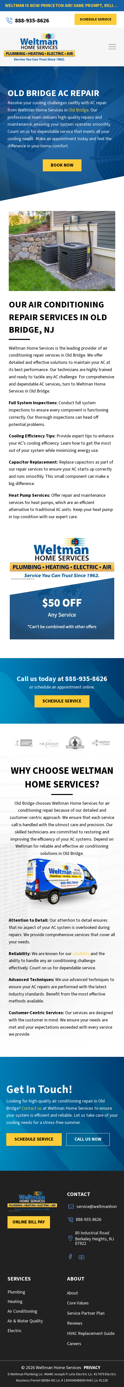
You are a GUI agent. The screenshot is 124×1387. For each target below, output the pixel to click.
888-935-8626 (86, 679)
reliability (81, 954)
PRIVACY (92, 1368)
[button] (112, 47)
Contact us (32, 1108)
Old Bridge (78, 110)
